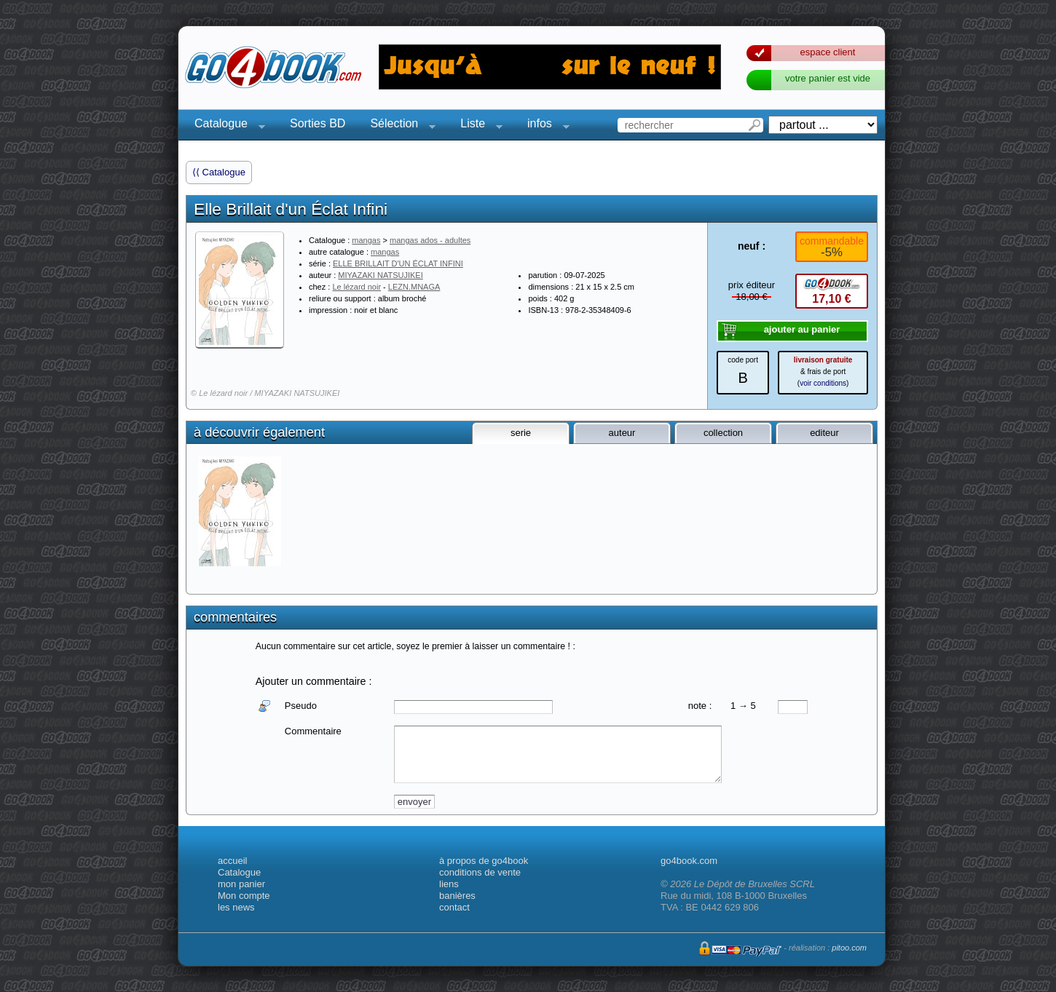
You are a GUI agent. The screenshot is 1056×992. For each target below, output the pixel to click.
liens (449, 883)
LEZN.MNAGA (414, 286)
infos (544, 125)
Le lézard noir (356, 286)
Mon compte (244, 895)
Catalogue (225, 125)
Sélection (398, 125)
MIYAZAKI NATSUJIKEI (380, 275)
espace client (828, 52)
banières (457, 895)
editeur (824, 432)
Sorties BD (317, 123)
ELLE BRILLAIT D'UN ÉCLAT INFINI (398, 263)
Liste (477, 125)
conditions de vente (480, 872)
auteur (622, 432)
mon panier (241, 883)
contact (454, 907)
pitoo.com (849, 947)
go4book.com (689, 860)
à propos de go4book (483, 860)
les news (236, 907)
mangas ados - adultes (430, 240)
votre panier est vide (827, 78)
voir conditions (823, 383)
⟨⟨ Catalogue (218, 172)
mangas (366, 240)
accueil (232, 860)
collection (723, 432)
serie (521, 432)
